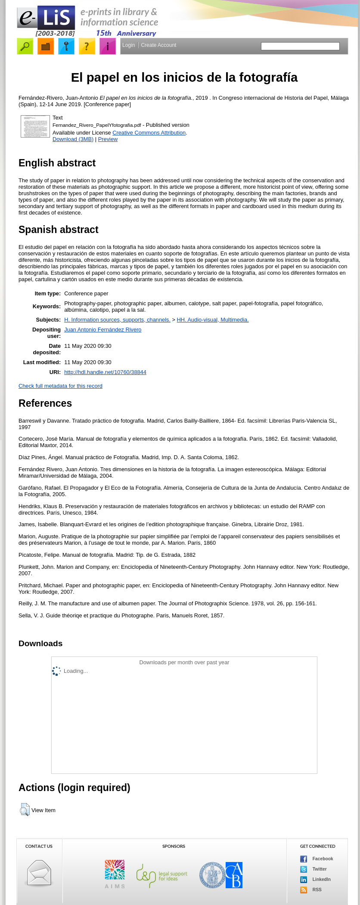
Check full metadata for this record (60, 386)
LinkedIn (315, 879)
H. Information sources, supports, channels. (117, 319)
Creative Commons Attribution (149, 132)
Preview (108, 139)
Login (128, 45)
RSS (311, 890)
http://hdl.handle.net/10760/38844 (105, 372)
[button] (25, 809)
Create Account (158, 45)
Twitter (313, 869)
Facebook (316, 859)
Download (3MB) (73, 139)
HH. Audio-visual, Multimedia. (213, 319)
